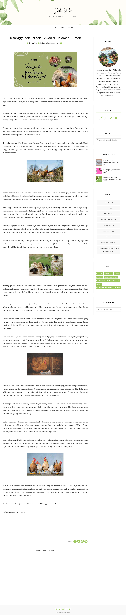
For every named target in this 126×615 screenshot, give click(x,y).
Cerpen (107, 208)
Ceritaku (107, 202)
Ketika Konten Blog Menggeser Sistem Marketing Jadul (111, 162)
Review (107, 236)
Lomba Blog (107, 225)
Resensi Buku (107, 231)
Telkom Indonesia (107, 242)
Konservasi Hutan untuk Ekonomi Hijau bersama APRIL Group (112, 179)
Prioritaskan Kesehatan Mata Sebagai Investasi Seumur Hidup (111, 171)
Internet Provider (107, 219)
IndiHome (107, 213)
